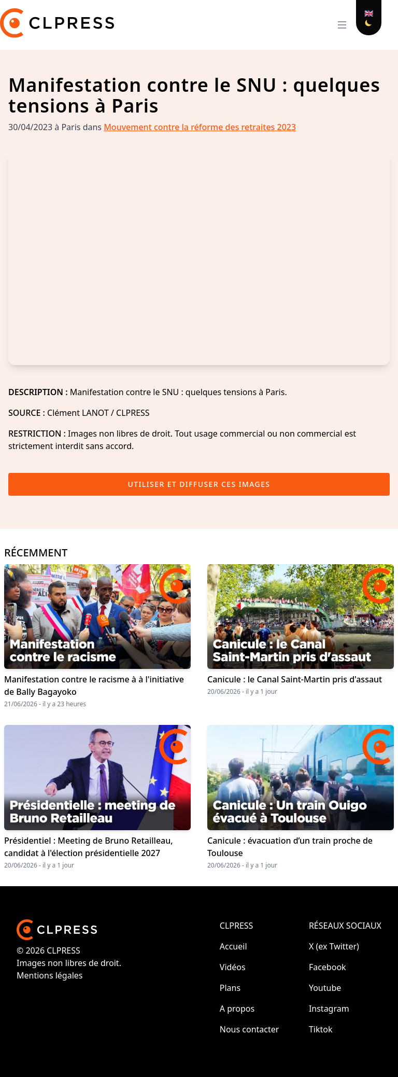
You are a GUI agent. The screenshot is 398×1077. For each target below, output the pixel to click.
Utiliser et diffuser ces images (199, 484)
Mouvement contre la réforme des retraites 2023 (200, 127)
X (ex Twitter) (334, 946)
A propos (237, 1008)
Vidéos (233, 967)
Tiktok (321, 1029)
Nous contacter (249, 1029)
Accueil (233, 946)
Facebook (327, 967)
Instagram (329, 1008)
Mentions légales (50, 975)
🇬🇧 (368, 13)
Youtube (325, 988)
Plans (230, 988)
